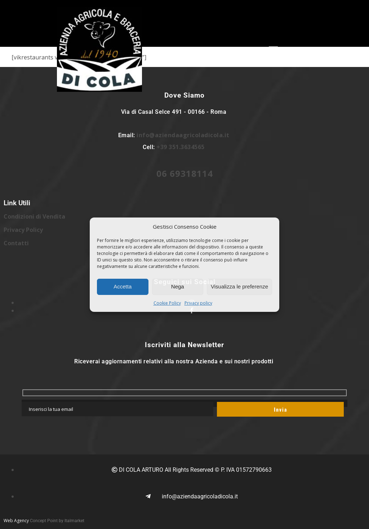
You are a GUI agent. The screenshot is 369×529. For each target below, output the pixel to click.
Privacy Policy (23, 230)
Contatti (16, 243)
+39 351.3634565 (180, 147)
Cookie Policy (167, 303)
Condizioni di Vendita (34, 216)
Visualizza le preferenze (239, 286)
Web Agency (16, 520)
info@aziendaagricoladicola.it (183, 135)
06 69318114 (184, 173)
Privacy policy (198, 303)
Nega (177, 286)
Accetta (123, 286)
